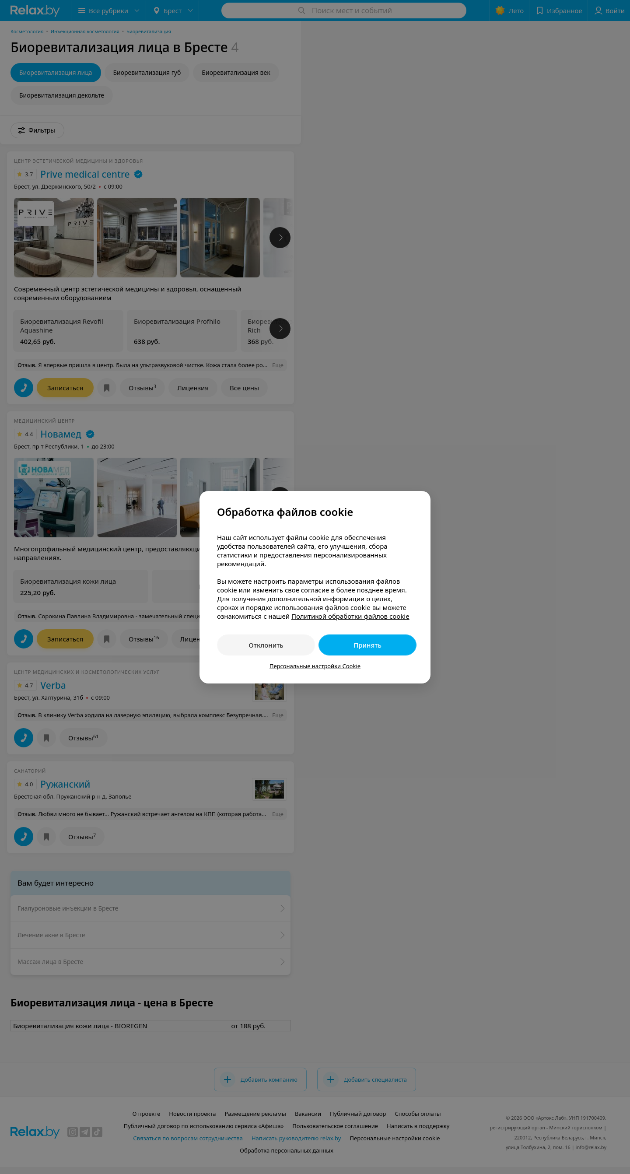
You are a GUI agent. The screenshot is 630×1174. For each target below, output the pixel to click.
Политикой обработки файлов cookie (350, 616)
